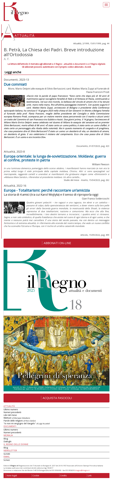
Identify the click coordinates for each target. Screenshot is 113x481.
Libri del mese (10, 415)
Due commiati (15, 84)
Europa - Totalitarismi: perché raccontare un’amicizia (47, 190)
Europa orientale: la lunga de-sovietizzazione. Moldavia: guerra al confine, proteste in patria (55, 158)
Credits (63, 475)
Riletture (17, 417)
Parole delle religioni (20, 420)
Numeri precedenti (12, 412)
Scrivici (7, 460)
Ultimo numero (11, 409)
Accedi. (88, 66)
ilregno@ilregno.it (82, 470)
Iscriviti (7, 453)
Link (89, 475)
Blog (6, 438)
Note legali (11, 475)
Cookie (35, 475)
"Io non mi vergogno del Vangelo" (27, 423)
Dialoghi (7, 441)
